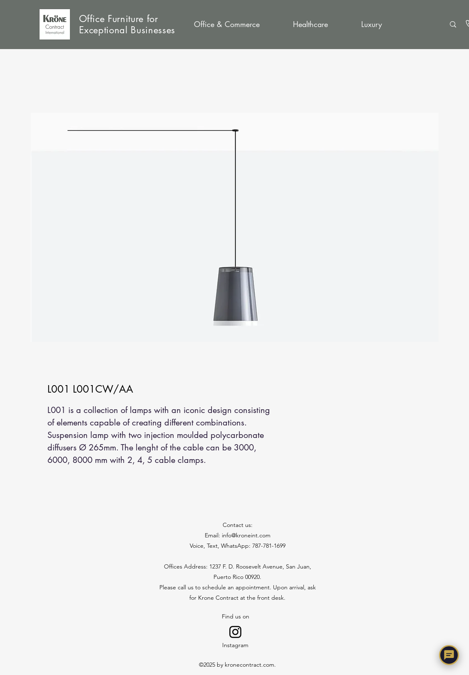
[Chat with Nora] (449, 655)
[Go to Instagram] (235, 632)
